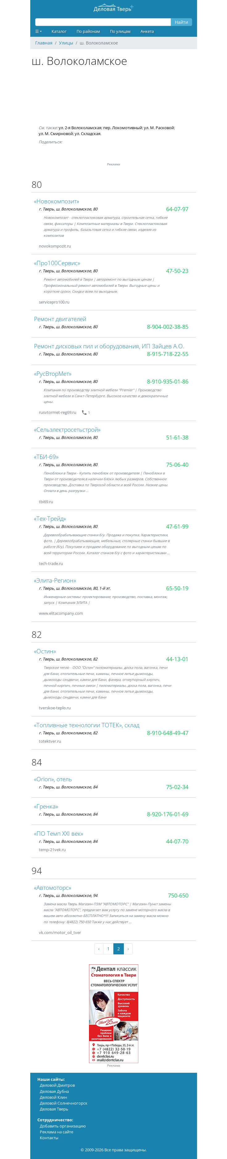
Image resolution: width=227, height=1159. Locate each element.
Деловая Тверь (54, 1109)
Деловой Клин (53, 1097)
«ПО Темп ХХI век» (58, 833)
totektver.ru (50, 741)
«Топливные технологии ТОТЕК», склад (86, 725)
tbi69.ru (46, 501)
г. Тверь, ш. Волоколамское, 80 (68, 209)
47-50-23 (177, 270)
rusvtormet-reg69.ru (57, 412)
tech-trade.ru (51, 563)
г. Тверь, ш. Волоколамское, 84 (68, 787)
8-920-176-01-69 (167, 814)
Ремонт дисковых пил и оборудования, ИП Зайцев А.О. (109, 346)
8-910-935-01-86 (167, 381)
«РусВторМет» (52, 373)
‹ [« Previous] (98, 949)
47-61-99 (177, 526)
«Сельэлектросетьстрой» (67, 429)
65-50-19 (177, 588)
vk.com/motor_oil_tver (60, 932)
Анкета (147, 31)
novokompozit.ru (55, 246)
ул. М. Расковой (159, 127)
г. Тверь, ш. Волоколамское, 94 (68, 895)
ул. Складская (87, 133)
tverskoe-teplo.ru (55, 708)
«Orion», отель (53, 779)
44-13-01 (177, 659)
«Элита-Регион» (55, 580)
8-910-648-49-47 (167, 733)
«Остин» (45, 651)
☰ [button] (37, 31)
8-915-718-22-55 (167, 354)
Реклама (113, 1065)
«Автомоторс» (52, 887)
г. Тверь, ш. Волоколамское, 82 (68, 659)
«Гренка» (46, 806)
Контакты (49, 1137)
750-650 (178, 895)
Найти (181, 22)
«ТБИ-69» (46, 456)
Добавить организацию (63, 1126)
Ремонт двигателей (60, 319)
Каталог (59, 31)
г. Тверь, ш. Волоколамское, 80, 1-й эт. (75, 588)
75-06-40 (177, 464)
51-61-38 (177, 437)
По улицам (120, 31)
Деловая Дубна (54, 1091)
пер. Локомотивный (122, 127)
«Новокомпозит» (56, 201)
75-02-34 (177, 787)
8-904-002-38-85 (167, 326)
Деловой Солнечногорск (63, 1103)
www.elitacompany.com (61, 613)
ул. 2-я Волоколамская (80, 127)
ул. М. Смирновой (56, 133)
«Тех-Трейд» (50, 518)
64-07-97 (177, 209)
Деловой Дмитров (57, 1085)
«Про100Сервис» (57, 263)
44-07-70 (177, 841)
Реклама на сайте (56, 1132)
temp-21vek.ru (52, 849)
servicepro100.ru (54, 302)
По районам (88, 31)
